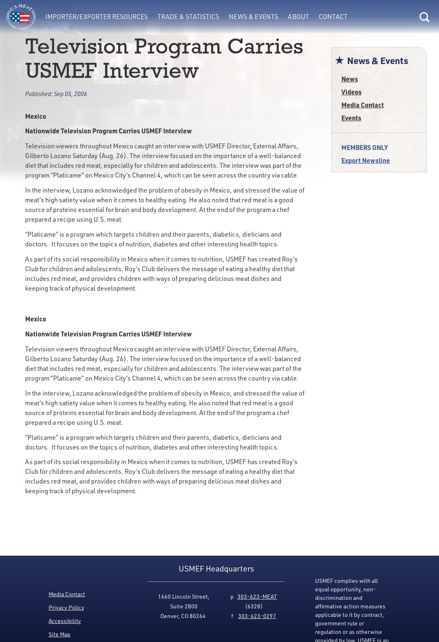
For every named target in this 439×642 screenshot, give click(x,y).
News (349, 79)
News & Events (253, 17)
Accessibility (65, 620)
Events (351, 117)
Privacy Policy (66, 607)
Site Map (59, 634)
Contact (333, 17)
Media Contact (362, 105)
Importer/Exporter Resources (96, 17)
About (298, 17)
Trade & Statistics (188, 17)
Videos (351, 92)
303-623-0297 (257, 615)
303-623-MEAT (257, 596)
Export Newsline (365, 160)
